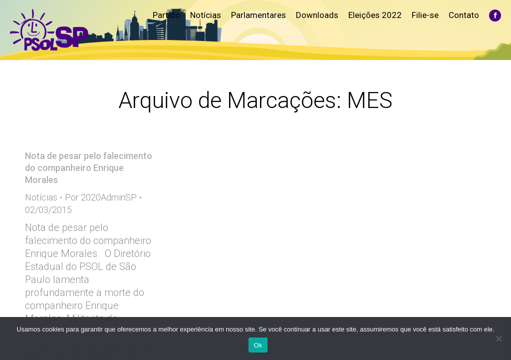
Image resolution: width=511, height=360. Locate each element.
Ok (258, 345)
